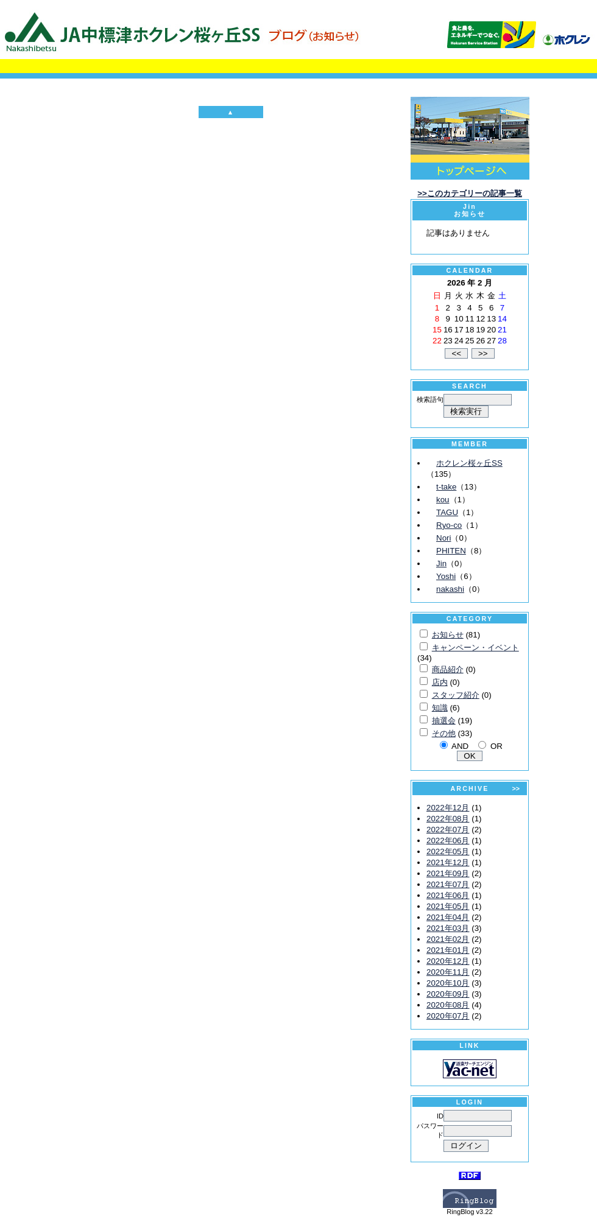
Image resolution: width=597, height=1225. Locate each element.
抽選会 (444, 720)
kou (443, 499)
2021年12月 (447, 862)
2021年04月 (447, 917)
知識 (440, 707)
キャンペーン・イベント (475, 647)
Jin (441, 563)
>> (516, 788)
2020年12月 (447, 961)
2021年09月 (447, 873)
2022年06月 (447, 840)
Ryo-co (449, 525)
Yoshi (446, 576)
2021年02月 (447, 939)
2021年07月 (447, 884)
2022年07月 (447, 829)
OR (496, 746)
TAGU (447, 512)
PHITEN (451, 550)
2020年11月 (447, 972)
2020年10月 (447, 983)
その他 (444, 733)
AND (459, 746)
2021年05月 (447, 906)
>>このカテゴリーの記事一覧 (469, 193)
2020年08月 (447, 1004)
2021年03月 (447, 928)
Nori (443, 537)
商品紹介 (448, 669)
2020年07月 (447, 1015)
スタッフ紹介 (455, 695)
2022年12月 (447, 807)
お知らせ (448, 634)
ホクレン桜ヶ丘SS (469, 463)
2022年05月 (447, 851)
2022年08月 (447, 818)
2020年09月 (447, 994)
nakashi (450, 589)
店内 (440, 682)
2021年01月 (447, 950)
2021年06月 (447, 895)
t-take (446, 486)
